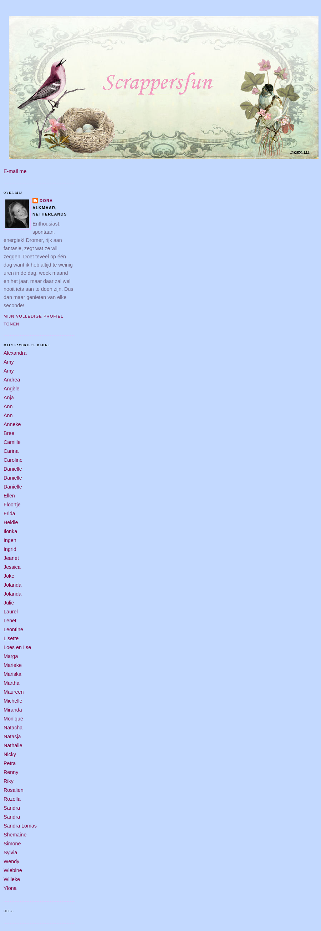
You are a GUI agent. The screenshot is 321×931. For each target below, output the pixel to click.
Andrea (12, 380)
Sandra (12, 808)
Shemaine (15, 835)
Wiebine (13, 870)
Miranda (13, 710)
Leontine (13, 629)
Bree (9, 433)
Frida (9, 513)
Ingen (10, 540)
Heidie (11, 522)
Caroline (13, 460)
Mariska (12, 674)
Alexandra (15, 353)
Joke (9, 576)
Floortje (12, 504)
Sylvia (10, 852)
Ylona (10, 888)
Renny (11, 772)
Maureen (14, 692)
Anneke (12, 424)
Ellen (9, 496)
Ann (8, 406)
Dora (46, 200)
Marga (11, 656)
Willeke (12, 879)
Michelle (13, 701)
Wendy (11, 861)
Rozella (12, 799)
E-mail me (15, 171)
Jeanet (11, 558)
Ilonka (10, 531)
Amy (9, 362)
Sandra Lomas (20, 826)
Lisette (11, 638)
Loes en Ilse (17, 647)
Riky (9, 781)
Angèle (12, 388)
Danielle (13, 469)
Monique (13, 719)
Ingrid (10, 549)
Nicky (10, 754)
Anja (9, 397)
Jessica (12, 567)
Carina (11, 451)
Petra (10, 763)
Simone (12, 843)
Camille (12, 442)
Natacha (13, 727)
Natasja (12, 736)
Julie (9, 603)
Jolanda (12, 585)
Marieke (13, 665)
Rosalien (14, 790)
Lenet (10, 620)
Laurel (11, 611)
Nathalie (13, 745)
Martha (12, 683)
